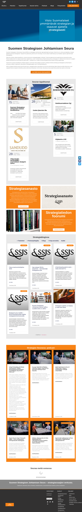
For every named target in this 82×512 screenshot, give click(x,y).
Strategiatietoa (61, 502)
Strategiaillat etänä (60, 488)
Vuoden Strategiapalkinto (61, 496)
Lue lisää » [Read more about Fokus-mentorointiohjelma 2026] (11, 282)
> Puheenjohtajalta (33, 240)
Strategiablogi (61, 498)
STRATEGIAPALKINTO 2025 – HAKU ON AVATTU (63, 268)
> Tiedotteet (20, 240)
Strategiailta (16, 165)
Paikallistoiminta (61, 507)
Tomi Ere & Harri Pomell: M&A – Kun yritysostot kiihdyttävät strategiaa (17, 439)
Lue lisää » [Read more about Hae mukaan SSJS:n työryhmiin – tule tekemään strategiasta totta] (34, 285)
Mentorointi (60, 493)
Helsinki (58, 141)
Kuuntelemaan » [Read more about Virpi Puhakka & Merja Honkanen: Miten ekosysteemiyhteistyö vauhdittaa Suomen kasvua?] (12, 413)
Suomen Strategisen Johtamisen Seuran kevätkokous (17, 108)
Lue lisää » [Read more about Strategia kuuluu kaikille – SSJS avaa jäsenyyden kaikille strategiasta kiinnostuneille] (11, 329)
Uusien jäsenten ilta (40, 110)
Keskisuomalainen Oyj (63, 103)
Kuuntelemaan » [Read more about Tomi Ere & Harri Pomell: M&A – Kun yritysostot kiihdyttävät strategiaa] (12, 453)
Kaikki (63, 240)
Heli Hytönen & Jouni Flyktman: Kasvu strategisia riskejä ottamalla (62, 368)
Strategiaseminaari (62, 505)
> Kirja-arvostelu (53, 240)
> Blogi (43, 240)
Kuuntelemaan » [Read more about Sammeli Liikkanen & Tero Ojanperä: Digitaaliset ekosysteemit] (58, 452)
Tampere (22, 165)
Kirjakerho (63, 141)
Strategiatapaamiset (62, 485)
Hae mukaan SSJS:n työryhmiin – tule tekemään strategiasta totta (40, 269)
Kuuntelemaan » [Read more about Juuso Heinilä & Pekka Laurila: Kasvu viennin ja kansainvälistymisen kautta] (35, 382)
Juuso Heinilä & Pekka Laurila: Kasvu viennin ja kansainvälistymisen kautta (40, 368)
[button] (79, 157)
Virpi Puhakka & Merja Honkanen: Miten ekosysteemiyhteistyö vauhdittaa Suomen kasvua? (16, 369)
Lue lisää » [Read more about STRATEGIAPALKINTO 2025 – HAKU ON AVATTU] (57, 282)
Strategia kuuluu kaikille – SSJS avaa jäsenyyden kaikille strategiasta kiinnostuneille (17, 314)
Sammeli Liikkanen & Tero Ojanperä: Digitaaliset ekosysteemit (64, 439)
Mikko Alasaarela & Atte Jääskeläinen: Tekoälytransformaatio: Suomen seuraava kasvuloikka (40, 440)
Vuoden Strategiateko (61, 491)
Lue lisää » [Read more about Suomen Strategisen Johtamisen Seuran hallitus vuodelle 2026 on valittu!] (34, 322)
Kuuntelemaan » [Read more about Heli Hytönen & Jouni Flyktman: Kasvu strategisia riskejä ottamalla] (58, 381)
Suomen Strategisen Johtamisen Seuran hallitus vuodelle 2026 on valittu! (40, 307)
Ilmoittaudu (18, 121)
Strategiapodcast (61, 500)
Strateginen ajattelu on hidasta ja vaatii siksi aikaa (64, 306)
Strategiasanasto (61, 504)
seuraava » (44, 459)
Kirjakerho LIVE (60, 139)
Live (66, 141)
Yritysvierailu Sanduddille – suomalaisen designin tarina (18, 161)
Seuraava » (44, 334)
